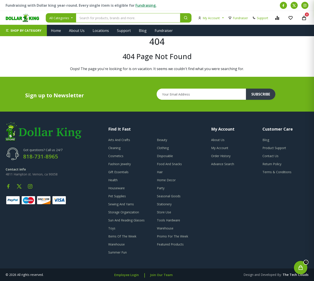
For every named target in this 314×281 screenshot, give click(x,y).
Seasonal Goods (169, 196)
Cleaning (114, 148)
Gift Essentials (118, 172)
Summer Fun (117, 252)
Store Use (164, 212)
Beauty (162, 140)
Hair (160, 172)
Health (113, 180)
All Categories (59, 18)
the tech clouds (295, 275)
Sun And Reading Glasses (126, 220)
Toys (111, 228)
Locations (101, 30)
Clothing (163, 148)
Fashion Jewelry (119, 164)
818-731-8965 (40, 156)
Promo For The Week (172, 236)
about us (218, 140)
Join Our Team (161, 275)
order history (221, 156)
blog (265, 140)
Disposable (165, 156)
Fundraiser (164, 30)
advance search (222, 164)
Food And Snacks (169, 164)
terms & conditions (276, 172)
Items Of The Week (122, 236)
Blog (143, 30)
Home (56, 30)
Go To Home (157, 74)
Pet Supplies (117, 196)
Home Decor (166, 180)
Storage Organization (123, 212)
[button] (23, 30)
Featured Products (170, 244)
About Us (77, 30)
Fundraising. (145, 5)
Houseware (116, 188)
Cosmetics (115, 156)
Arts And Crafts (119, 140)
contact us (270, 156)
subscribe (260, 94)
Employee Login (126, 275)
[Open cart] (300, 267)
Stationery (164, 204)
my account (219, 148)
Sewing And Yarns (121, 204)
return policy (271, 164)
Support (124, 30)
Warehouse (165, 228)
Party (160, 188)
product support (274, 148)
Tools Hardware (168, 220)
